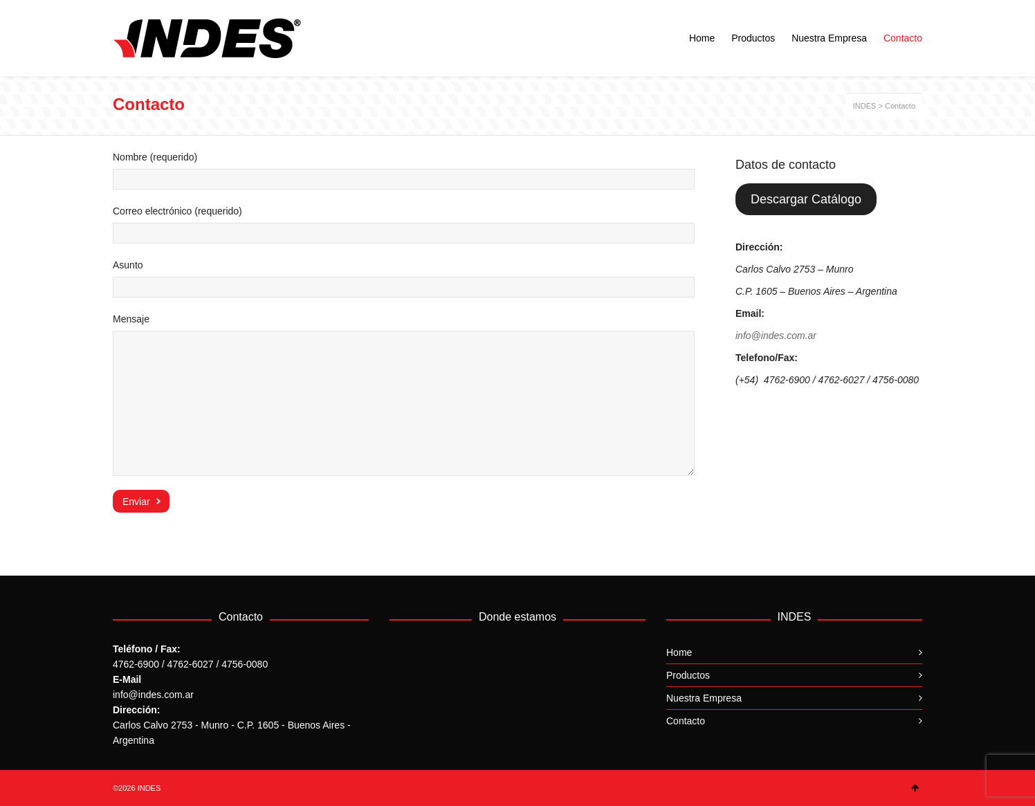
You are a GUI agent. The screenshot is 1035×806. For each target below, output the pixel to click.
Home (679, 652)
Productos (688, 675)
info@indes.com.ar (775, 335)
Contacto (685, 720)
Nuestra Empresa (704, 698)
